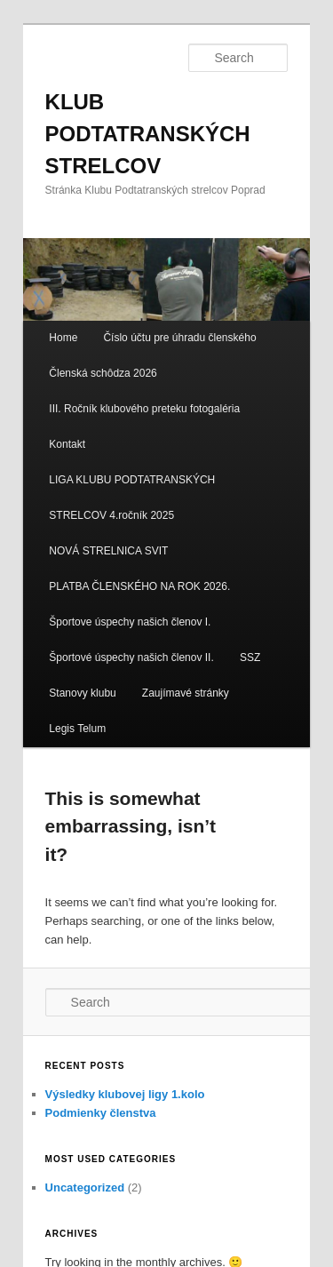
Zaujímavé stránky (185, 693)
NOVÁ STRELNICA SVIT (108, 551)
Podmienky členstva (100, 1113)
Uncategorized (85, 1187)
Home (63, 337)
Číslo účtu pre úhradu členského (179, 337)
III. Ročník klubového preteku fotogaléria (144, 408)
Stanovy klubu (82, 693)
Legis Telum (77, 728)
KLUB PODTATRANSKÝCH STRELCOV (147, 134)
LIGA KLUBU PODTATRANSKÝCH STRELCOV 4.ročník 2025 (132, 498)
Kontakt (67, 444)
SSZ (250, 657)
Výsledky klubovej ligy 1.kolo (125, 1094)
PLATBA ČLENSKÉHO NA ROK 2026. (139, 586)
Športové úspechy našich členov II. (131, 657)
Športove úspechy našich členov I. (129, 622)
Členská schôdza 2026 (102, 373)
